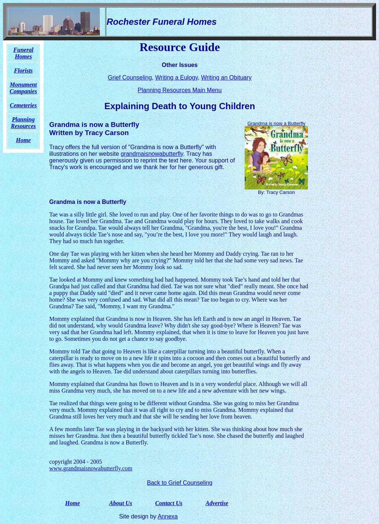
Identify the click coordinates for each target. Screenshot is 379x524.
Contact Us (168, 503)
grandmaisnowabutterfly (152, 154)
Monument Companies (23, 87)
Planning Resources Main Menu (180, 90)
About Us (120, 503)
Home (72, 503)
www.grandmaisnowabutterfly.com (91, 468)
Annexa (168, 516)
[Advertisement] (345, 151)
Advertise (216, 503)
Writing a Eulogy (176, 77)
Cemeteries (23, 105)
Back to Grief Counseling (179, 483)
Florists (23, 70)
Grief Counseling (130, 77)
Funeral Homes (23, 53)
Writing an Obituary (226, 77)
